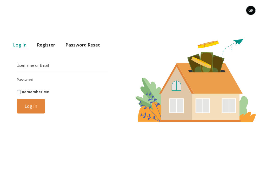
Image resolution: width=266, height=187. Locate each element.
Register (46, 45)
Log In (19, 45)
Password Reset (82, 45)
